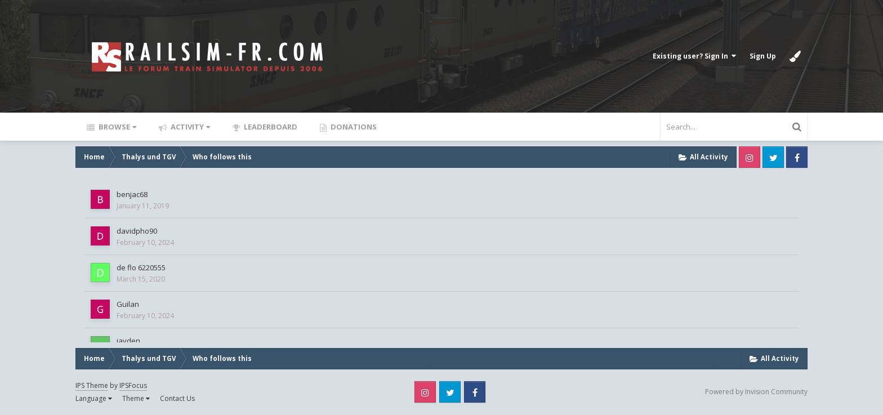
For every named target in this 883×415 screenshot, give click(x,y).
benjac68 (132, 194)
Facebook (797, 157)
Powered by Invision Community (756, 391)
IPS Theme (91, 385)
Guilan (128, 304)
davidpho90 (137, 231)
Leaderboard (269, 127)
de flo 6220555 (141, 267)
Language (93, 398)
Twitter (773, 157)
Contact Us (177, 398)
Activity (189, 127)
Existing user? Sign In (694, 56)
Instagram (749, 157)
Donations (353, 127)
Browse (116, 127)
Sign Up (763, 56)
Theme (136, 398)
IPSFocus (133, 385)
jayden (128, 341)
